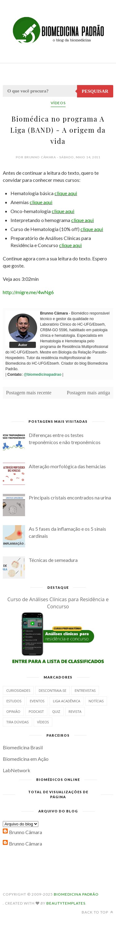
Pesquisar (95, 91)
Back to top (97, 912)
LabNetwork (16, 770)
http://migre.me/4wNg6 (28, 292)
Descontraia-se (52, 690)
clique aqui (65, 193)
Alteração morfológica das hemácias (67, 466)
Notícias (96, 701)
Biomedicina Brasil (23, 747)
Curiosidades (18, 690)
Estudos (13, 701)
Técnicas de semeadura (53, 560)
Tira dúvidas (17, 722)
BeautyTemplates (65, 903)
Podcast (36, 711)
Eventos (37, 701)
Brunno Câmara (25, 832)
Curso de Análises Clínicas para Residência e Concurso (58, 603)
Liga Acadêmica (66, 701)
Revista (75, 711)
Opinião (13, 711)
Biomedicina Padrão (76, 894)
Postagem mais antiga (88, 392)
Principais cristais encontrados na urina (70, 497)
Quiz (56, 711)
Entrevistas (85, 690)
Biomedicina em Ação (26, 759)
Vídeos (58, 103)
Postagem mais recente (28, 392)
